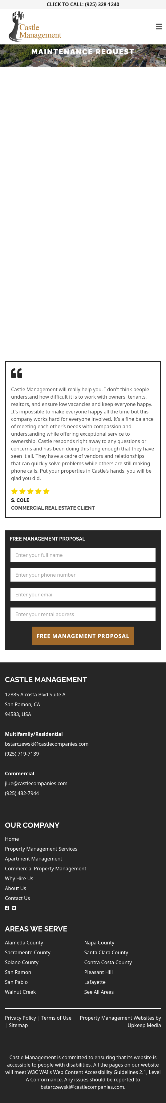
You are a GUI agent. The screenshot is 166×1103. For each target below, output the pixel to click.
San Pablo (16, 982)
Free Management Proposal (83, 636)
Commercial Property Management (45, 868)
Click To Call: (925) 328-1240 (83, 4)
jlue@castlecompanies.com (36, 783)
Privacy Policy (20, 1017)
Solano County (21, 962)
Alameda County (24, 942)
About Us (15, 888)
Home (12, 839)
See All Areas (99, 992)
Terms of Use (56, 1017)
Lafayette (95, 982)
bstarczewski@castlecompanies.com (46, 743)
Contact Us (17, 898)
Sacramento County (28, 952)
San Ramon (18, 972)
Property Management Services (41, 848)
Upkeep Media (144, 1025)
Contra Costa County (108, 962)
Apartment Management (33, 858)
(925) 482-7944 (22, 793)
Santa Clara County (106, 952)
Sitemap (18, 1025)
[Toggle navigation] (159, 26)
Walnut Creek (20, 992)
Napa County (99, 942)
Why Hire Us (19, 878)
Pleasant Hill (98, 972)
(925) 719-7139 (22, 753)
